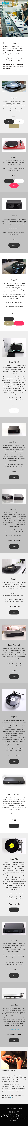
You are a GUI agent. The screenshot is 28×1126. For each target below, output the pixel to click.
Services (13, 1108)
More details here (14, 1029)
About (7, 1108)
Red (14, 185)
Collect (14, 477)
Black (9, 121)
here (11, 1097)
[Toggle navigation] (25, 2)
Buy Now (14, 245)
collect (8, 319)
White (19, 121)
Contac (20, 1108)
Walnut (14, 126)
